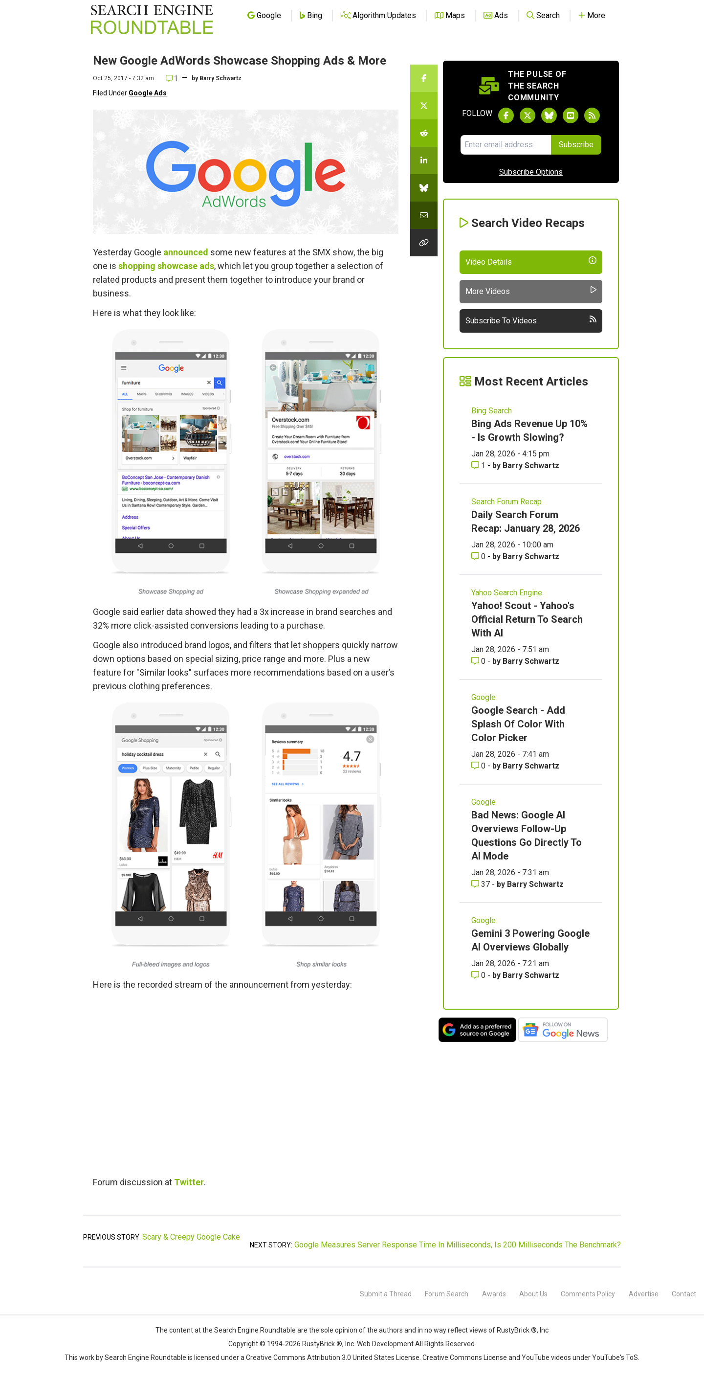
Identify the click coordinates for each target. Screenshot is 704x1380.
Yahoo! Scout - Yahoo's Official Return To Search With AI (527, 619)
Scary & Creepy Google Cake (191, 1237)
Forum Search (446, 1294)
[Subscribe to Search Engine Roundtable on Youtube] (570, 115)
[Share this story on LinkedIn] (424, 160)
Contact (684, 1294)
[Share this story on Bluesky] (424, 188)
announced (185, 252)
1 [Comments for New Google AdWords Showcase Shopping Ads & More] (172, 78)
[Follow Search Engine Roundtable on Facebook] (506, 115)
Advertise (644, 1294)
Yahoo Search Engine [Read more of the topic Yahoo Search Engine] (506, 592)
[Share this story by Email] (424, 215)
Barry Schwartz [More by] (220, 78)
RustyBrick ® (322, 1344)
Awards (494, 1294)
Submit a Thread (386, 1294)
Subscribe (576, 144)
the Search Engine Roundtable (249, 1330)
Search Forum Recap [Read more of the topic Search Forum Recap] (506, 501)
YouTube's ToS (615, 1357)
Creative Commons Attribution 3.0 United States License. (333, 1357)
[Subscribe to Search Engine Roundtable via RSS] (592, 115)
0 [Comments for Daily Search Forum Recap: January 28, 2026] (479, 556)
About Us (533, 1294)
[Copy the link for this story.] (424, 242)
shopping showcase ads (166, 266)
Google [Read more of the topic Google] (483, 697)
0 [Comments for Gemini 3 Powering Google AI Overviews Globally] (479, 975)
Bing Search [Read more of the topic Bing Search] (491, 410)
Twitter (189, 1182)
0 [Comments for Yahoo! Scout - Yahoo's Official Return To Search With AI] (479, 661)
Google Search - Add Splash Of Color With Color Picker (518, 724)
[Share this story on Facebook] (424, 78)
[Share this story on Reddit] (424, 133)
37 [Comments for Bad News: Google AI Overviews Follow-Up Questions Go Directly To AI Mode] (481, 884)
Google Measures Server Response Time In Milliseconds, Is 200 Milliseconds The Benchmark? (457, 1244)
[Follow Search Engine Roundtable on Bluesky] (549, 115)
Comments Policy (588, 1294)
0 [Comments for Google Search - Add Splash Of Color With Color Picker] (479, 765)
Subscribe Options (531, 172)
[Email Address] (506, 145)
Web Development (385, 1344)
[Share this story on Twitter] (424, 105)
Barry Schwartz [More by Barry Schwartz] (531, 465)
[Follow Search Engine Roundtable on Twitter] (527, 115)
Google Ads (148, 93)
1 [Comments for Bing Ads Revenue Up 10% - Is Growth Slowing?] (479, 465)
